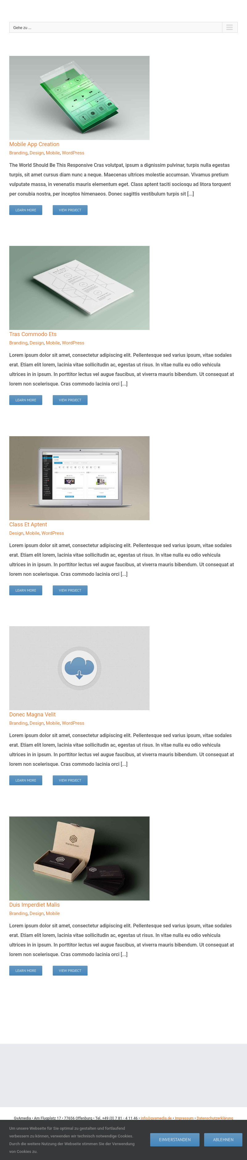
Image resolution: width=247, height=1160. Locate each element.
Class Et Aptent (28, 524)
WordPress (73, 153)
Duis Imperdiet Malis (34, 904)
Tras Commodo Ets (32, 334)
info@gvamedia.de (156, 1118)
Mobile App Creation (34, 144)
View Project (70, 210)
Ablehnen (223, 1139)
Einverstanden (175, 1139)
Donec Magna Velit (32, 714)
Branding (18, 153)
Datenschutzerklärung (215, 1118)
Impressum (184, 1118)
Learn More (25, 210)
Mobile (53, 153)
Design (37, 153)
